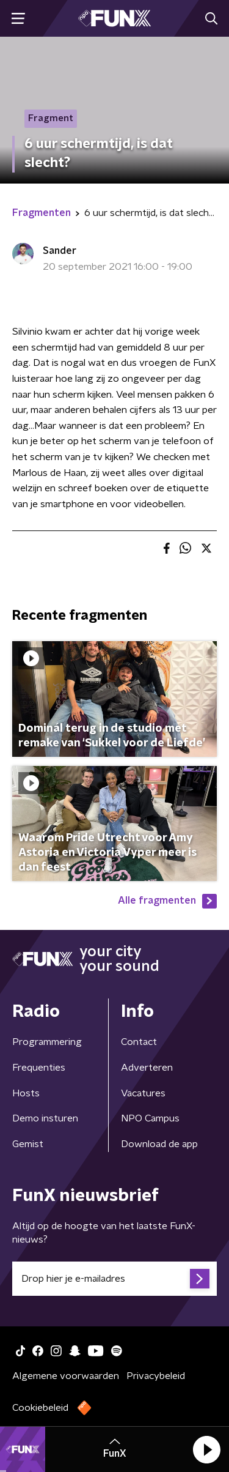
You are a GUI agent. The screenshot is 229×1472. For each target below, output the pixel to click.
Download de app (159, 1144)
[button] (206, 1449)
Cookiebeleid (40, 1408)
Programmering (47, 1042)
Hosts (26, 1093)
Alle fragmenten (167, 901)
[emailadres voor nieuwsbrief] (114, 1279)
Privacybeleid (155, 1376)
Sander (59, 251)
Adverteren (147, 1067)
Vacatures (143, 1093)
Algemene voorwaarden (65, 1376)
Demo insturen (45, 1118)
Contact (139, 1042)
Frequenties (38, 1067)
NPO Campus (150, 1118)
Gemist (27, 1144)
